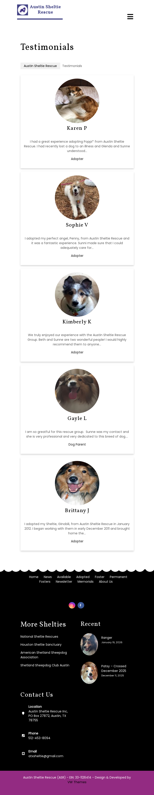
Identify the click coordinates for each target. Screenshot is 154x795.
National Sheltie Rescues (39, 636)
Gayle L (77, 418)
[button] (130, 13)
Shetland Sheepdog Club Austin (44, 665)
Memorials (86, 581)
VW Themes (77, 782)
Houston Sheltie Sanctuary (41, 644)
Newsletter (64, 581)
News (48, 577)
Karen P (77, 128)
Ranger (106, 637)
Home (33, 577)
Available (64, 577)
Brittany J (77, 511)
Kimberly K (77, 322)
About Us (106, 581)
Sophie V (77, 225)
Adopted (83, 577)
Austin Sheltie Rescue (45, 10)
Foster (99, 577)
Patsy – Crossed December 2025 (113, 668)
